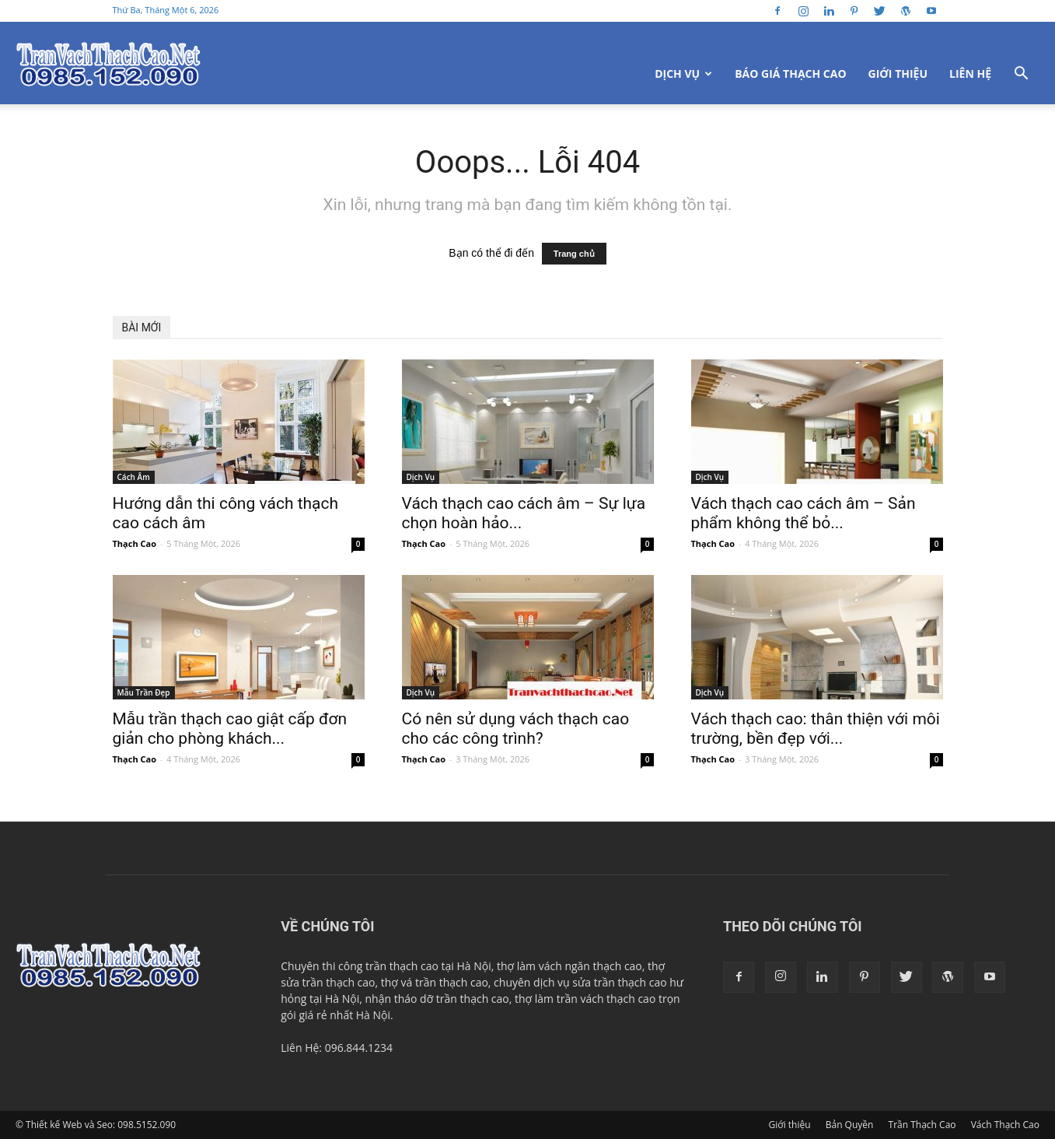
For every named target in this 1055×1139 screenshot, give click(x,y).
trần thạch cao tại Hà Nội (428, 966)
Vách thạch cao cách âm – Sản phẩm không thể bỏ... (803, 513)
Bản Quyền (850, 1124)
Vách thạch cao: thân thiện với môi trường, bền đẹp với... (815, 729)
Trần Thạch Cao (922, 1124)
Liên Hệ (970, 73)
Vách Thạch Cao (1005, 1124)
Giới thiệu (897, 73)
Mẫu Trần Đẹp (143, 692)
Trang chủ (574, 253)
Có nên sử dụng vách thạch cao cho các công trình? (516, 729)
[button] (1020, 75)
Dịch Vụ (683, 73)
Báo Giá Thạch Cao (790, 73)
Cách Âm (133, 476)
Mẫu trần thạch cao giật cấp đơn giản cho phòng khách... (230, 729)
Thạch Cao (134, 543)
